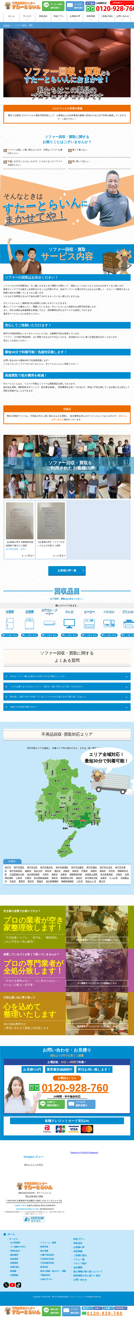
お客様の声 (75, 18)
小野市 (45, 874)
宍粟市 (28, 878)
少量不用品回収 (47, 1255)
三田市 (19, 878)
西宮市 (31, 881)
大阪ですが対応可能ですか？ (23, 707)
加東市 (64, 874)
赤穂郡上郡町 (91, 874)
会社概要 (77, 1267)
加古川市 (38, 871)
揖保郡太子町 (67, 878)
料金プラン (59, 18)
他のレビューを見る (33, 1164)
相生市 (57, 871)
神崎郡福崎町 (67, 881)
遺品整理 (14, 1255)
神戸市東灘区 (62, 867)
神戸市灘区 (91, 867)
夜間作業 (44, 1247)
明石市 (48, 871)
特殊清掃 (14, 1259)
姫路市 (28, 871)
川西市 (119, 874)
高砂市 (79, 878)
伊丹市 (112, 871)
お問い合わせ (122, 18)
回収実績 (91, 18)
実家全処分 (15, 1251)
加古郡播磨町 (52, 881)
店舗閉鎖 (14, 1275)
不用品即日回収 (47, 1259)
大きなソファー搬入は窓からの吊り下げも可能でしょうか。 (38, 676)
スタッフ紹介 (80, 1263)
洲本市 (54, 878)
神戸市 (8, 867)
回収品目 (43, 18)
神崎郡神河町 (76, 874)
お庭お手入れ (46, 1279)
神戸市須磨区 (77, 867)
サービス (27, 18)
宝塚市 (103, 878)
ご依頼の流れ (107, 18)
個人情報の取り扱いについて (88, 1271)
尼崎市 (94, 871)
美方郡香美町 (106, 874)
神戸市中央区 (106, 867)
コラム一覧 (79, 1259)
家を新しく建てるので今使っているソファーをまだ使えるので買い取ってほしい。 (49, 696)
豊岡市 (22, 881)
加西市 (54, 874)
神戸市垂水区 (46, 867)
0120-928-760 (75, 1088)
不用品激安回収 (47, 1263)
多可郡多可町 (91, 878)
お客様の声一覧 (67, 570)
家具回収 (44, 1267)
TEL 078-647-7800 (34, 1196)
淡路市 (102, 871)
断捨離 (13, 1271)
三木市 (80, 881)
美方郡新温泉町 (41, 878)
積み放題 (44, 1251)
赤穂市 (66, 871)
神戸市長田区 (16, 871)
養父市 (102, 881)
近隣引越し (15, 1267)
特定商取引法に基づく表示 (86, 1275)
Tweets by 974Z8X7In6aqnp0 (84, 1152)
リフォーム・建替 (48, 1243)
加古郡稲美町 (33, 874)
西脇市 (40, 881)
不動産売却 (45, 1275)
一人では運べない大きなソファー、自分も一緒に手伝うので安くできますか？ (46, 686)
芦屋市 (84, 871)
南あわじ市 (91, 881)
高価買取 (14, 1263)
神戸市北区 (32, 867)
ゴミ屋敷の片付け (18, 1247)
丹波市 (13, 881)
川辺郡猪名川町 (17, 874)
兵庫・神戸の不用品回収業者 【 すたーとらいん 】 (66, 1297)
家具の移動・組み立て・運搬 (53, 1271)
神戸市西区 (19, 867)
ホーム (11, 18)
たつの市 (113, 878)
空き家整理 (15, 1243)
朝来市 (75, 871)
